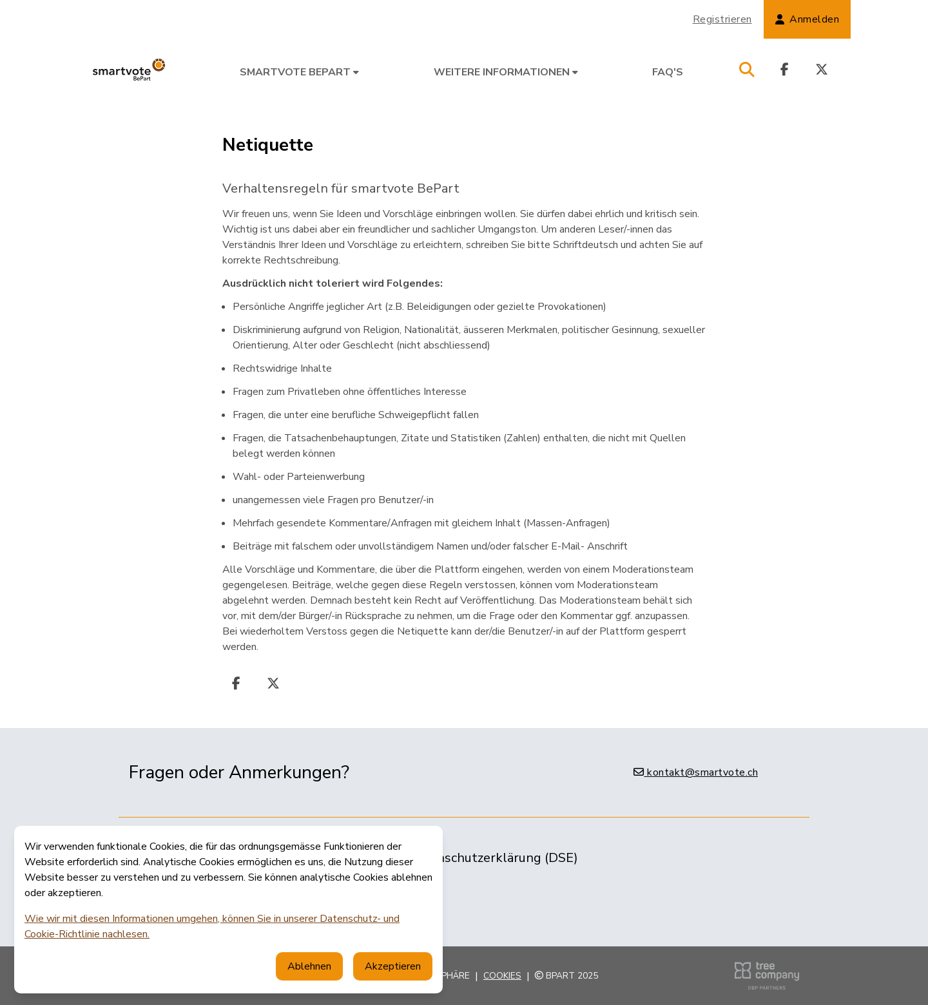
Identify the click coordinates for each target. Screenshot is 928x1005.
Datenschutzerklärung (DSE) (493, 857)
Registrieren (722, 19)
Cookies (502, 976)
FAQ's (667, 72)
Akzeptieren (393, 966)
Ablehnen (309, 966)
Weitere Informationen (506, 72)
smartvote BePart (299, 72)
